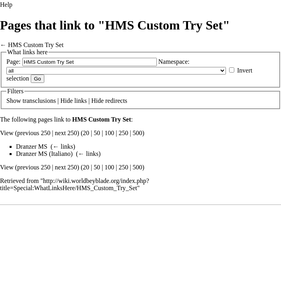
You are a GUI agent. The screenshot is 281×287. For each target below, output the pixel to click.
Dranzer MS (31, 146)
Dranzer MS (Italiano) (44, 153)
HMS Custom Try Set (35, 44)
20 (86, 133)
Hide (66, 100)
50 (97, 133)
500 (137, 133)
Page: (13, 61)
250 (123, 133)
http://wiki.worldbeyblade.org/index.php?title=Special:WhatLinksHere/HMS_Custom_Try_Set (74, 184)
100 (109, 133)
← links (63, 146)
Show (13, 100)
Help (6, 4)
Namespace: (174, 61)
